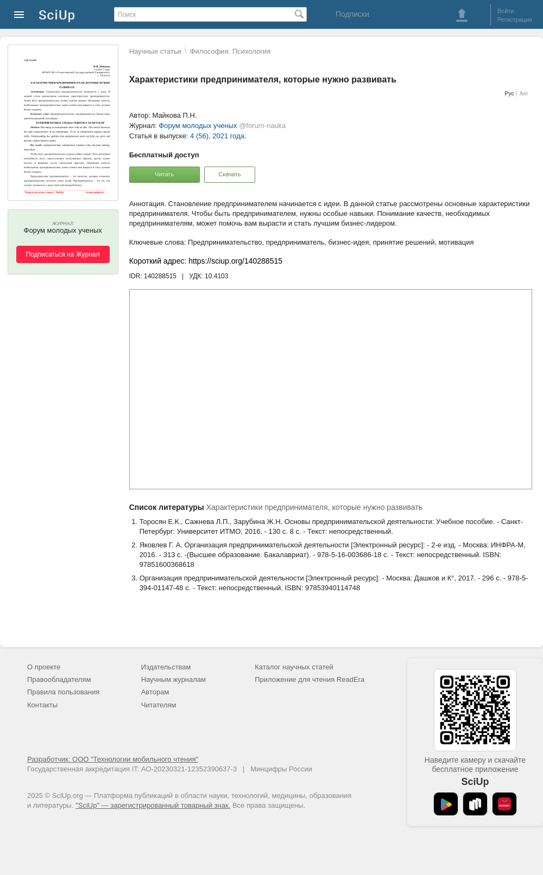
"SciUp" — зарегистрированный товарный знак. (152, 805)
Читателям (158, 705)
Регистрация (514, 19)
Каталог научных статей (294, 667)
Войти (505, 11)
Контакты (42, 705)
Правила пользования (63, 692)
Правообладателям (59, 679)
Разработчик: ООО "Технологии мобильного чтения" (112, 759)
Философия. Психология (230, 51)
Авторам (155, 692)
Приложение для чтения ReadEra (309, 679)
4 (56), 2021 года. (218, 136)
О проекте (43, 667)
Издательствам (166, 667)
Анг (524, 94)
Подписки (352, 14)
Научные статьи (155, 51)
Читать (164, 174)
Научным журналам (173, 679)
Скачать (229, 174)
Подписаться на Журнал (63, 254)
